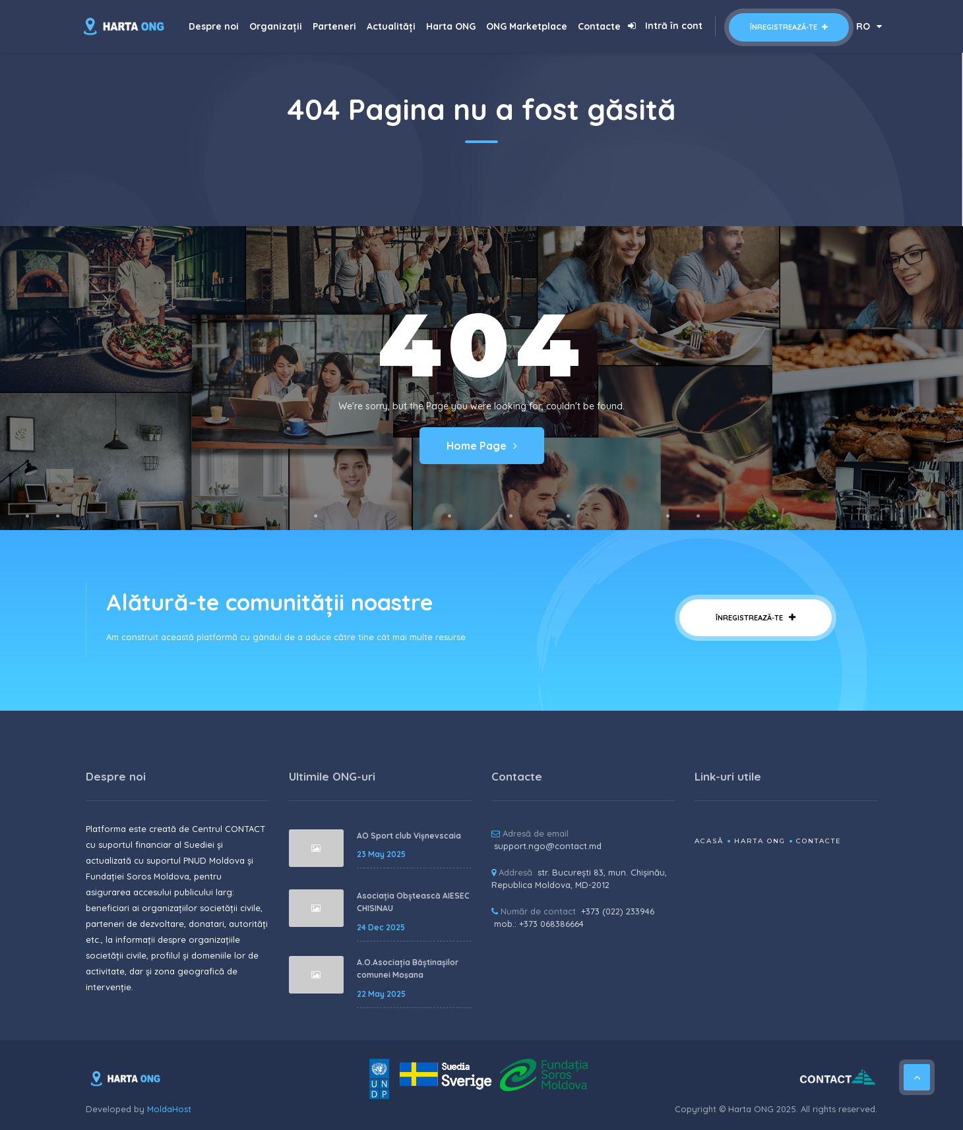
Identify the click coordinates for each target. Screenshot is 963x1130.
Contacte (599, 26)
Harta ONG (451, 26)
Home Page (482, 445)
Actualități (391, 26)
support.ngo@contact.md (548, 846)
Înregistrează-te (789, 27)
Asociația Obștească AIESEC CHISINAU (413, 902)
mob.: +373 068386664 (539, 923)
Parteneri (334, 26)
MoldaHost (169, 1109)
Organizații (275, 26)
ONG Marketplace (526, 26)
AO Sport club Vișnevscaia (409, 836)
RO (869, 26)
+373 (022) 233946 (617, 911)
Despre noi (214, 26)
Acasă (709, 841)
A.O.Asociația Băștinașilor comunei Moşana (407, 968)
